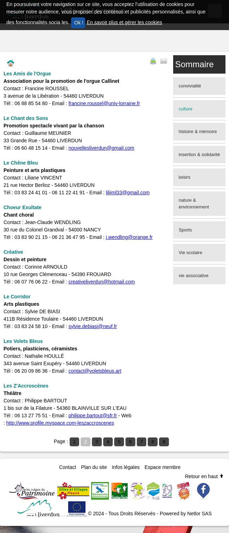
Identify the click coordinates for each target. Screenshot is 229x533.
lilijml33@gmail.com (128, 192)
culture (185, 108)
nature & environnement (193, 203)
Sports (185, 230)
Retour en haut (204, 476)
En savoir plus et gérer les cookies (124, 22)
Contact (67, 467)
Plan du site (94, 467)
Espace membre (163, 467)
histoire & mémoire (197, 131)
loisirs (184, 177)
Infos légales (126, 467)
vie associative (193, 275)
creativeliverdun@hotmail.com (102, 282)
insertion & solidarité (199, 154)
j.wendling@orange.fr (129, 237)
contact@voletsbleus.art (95, 371)
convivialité (189, 85)
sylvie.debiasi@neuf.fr (93, 326)
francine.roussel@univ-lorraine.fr (104, 103)
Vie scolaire (190, 252)
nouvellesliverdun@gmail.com (101, 148)
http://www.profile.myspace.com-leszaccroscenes (60, 423)
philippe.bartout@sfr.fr (93, 415)
